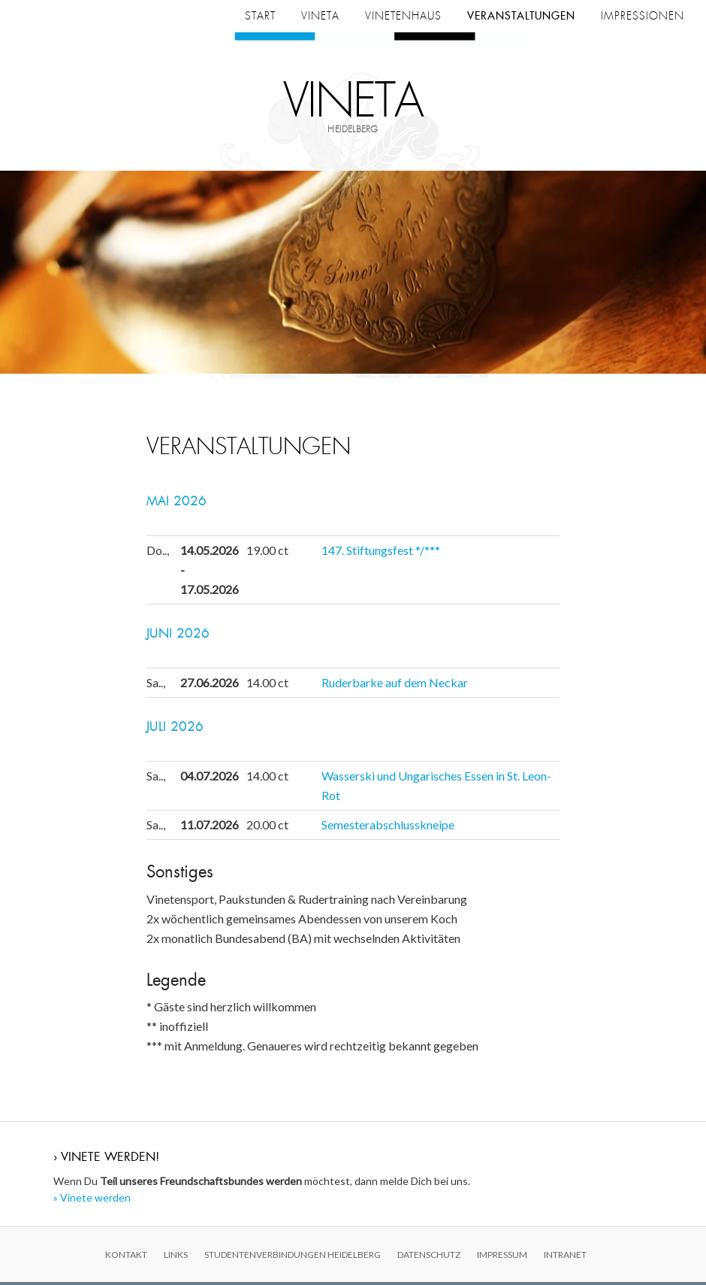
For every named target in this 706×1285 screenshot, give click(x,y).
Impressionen (642, 16)
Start (260, 16)
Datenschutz (428, 1257)
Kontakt (126, 1257)
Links (176, 1257)
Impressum (502, 1257)
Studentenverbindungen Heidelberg (292, 1257)
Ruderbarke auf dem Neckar (394, 685)
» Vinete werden (92, 1201)
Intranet (565, 1257)
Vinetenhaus (403, 16)
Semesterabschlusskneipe (387, 827)
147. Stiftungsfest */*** (380, 553)
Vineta (353, 101)
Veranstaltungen (521, 16)
